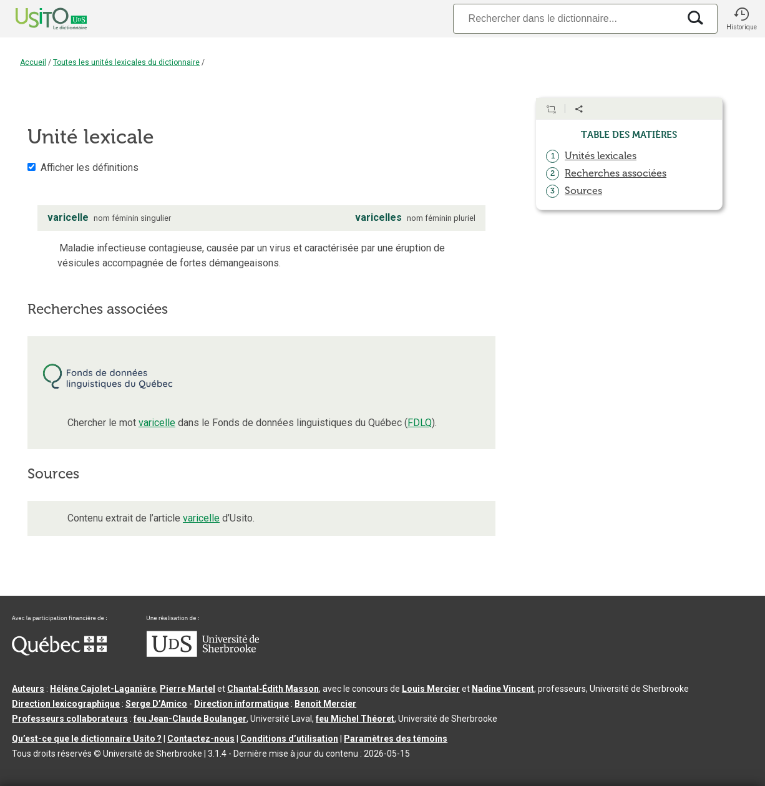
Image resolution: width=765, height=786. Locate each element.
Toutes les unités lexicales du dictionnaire (126, 62)
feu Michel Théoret (355, 719)
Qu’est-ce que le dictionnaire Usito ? (87, 739)
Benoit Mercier (325, 704)
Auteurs (28, 689)
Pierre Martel (187, 689)
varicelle (157, 423)
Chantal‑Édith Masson (273, 689)
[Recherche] (566, 18)
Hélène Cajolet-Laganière (103, 689)
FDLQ (419, 423)
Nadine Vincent (503, 689)
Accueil (33, 62)
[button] (741, 18)
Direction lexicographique (66, 704)
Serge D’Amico (156, 704)
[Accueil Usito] (37, 18)
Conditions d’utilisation (289, 739)
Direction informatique (241, 704)
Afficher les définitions (90, 167)
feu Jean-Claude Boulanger (190, 719)
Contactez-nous (201, 739)
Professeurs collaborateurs (70, 719)
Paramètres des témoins (395, 739)
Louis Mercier (431, 689)
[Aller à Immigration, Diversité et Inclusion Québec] (59, 652)
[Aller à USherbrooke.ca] (203, 654)
